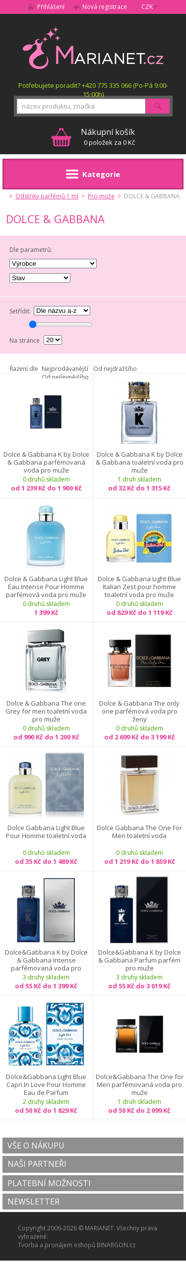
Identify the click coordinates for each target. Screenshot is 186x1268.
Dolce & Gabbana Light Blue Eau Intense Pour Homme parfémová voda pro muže (46, 587)
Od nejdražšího (115, 368)
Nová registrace (104, 6)
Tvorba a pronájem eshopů (56, 1245)
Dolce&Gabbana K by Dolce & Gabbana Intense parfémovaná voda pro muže (46, 960)
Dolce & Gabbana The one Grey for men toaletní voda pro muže (46, 711)
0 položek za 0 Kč (108, 136)
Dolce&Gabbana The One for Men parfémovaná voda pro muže (140, 1084)
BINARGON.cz (116, 1245)
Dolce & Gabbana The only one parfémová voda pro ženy (139, 711)
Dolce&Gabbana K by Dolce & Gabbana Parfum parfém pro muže (139, 960)
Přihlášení (50, 6)
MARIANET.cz (93, 47)
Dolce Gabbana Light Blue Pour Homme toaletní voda (46, 832)
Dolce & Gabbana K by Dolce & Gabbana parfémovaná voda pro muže (46, 462)
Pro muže (101, 196)
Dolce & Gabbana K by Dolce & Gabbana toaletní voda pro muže (140, 462)
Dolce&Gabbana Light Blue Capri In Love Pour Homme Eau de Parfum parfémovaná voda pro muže (46, 1084)
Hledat (158, 106)
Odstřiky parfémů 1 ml (46, 196)
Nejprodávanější (65, 368)
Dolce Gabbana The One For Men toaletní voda (139, 832)
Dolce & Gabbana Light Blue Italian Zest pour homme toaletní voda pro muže (139, 587)
